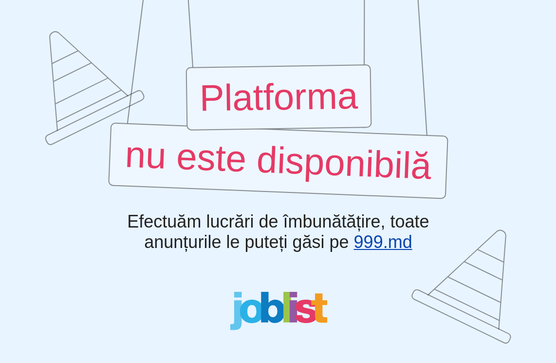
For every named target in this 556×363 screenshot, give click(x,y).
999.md (382, 242)
